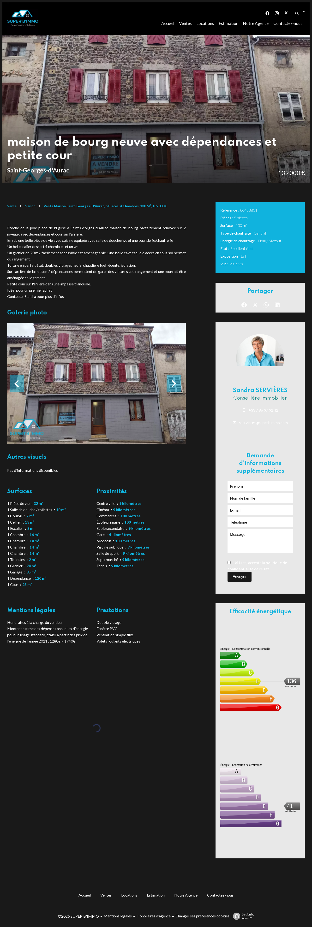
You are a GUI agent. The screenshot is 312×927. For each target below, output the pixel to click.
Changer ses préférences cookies (202, 916)
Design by (242, 916)
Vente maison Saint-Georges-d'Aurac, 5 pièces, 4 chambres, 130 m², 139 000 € (105, 206)
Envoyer (240, 577)
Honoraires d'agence (154, 916)
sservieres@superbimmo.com (263, 422)
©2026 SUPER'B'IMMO (78, 916)
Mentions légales (118, 916)
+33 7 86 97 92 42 (263, 410)
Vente (12, 206)
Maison (30, 206)
